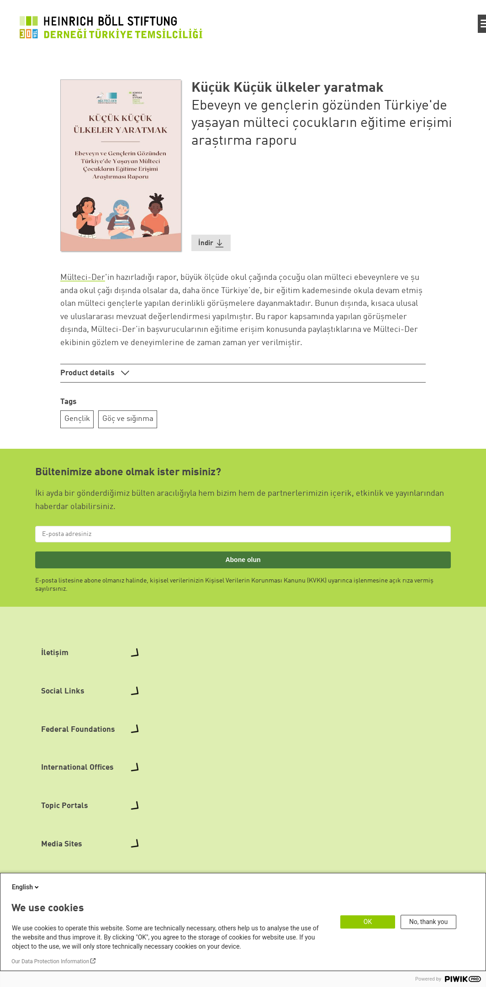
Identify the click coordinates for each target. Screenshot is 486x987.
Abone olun (242, 559)
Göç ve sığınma (127, 419)
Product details (88, 373)
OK (368, 921)
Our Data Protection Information (50, 961)
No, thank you (428, 921)
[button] (211, 243)
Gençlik (77, 419)
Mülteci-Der (82, 277)
